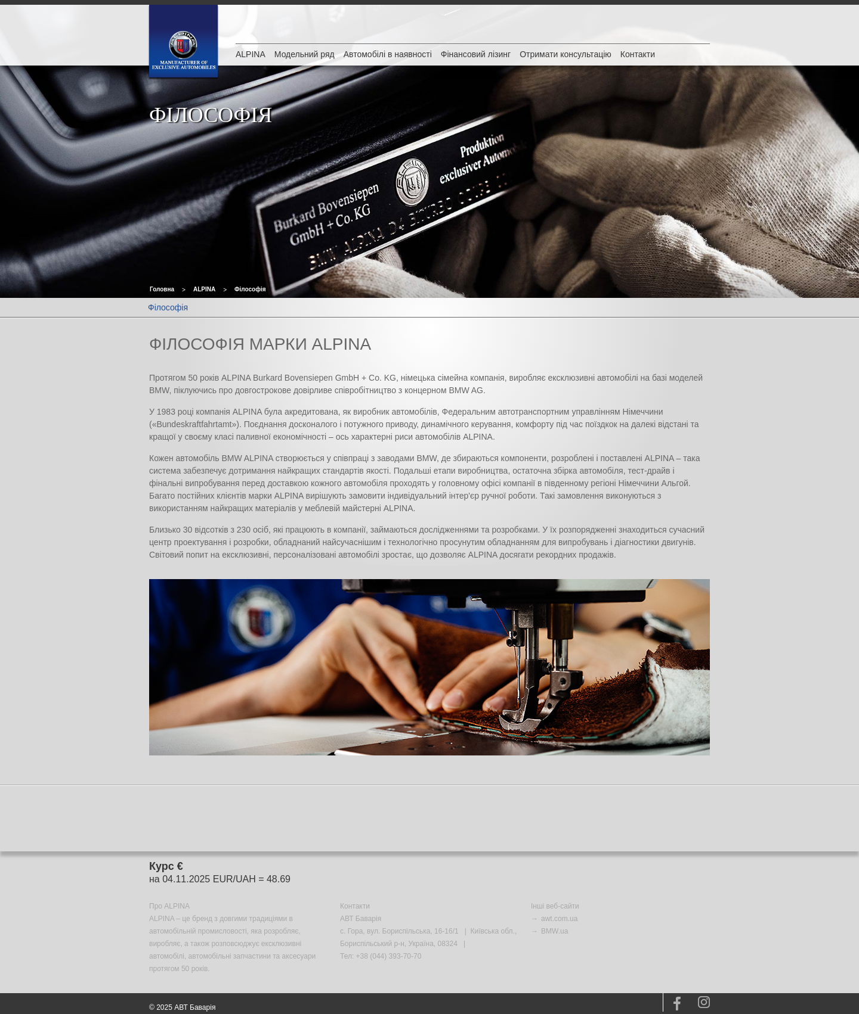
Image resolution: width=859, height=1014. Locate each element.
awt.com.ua (559, 919)
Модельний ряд (304, 54)
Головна (162, 289)
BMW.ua (554, 931)
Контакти (637, 54)
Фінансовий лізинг (476, 54)
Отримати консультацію (565, 54)
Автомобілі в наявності (388, 54)
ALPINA (250, 54)
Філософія (250, 289)
